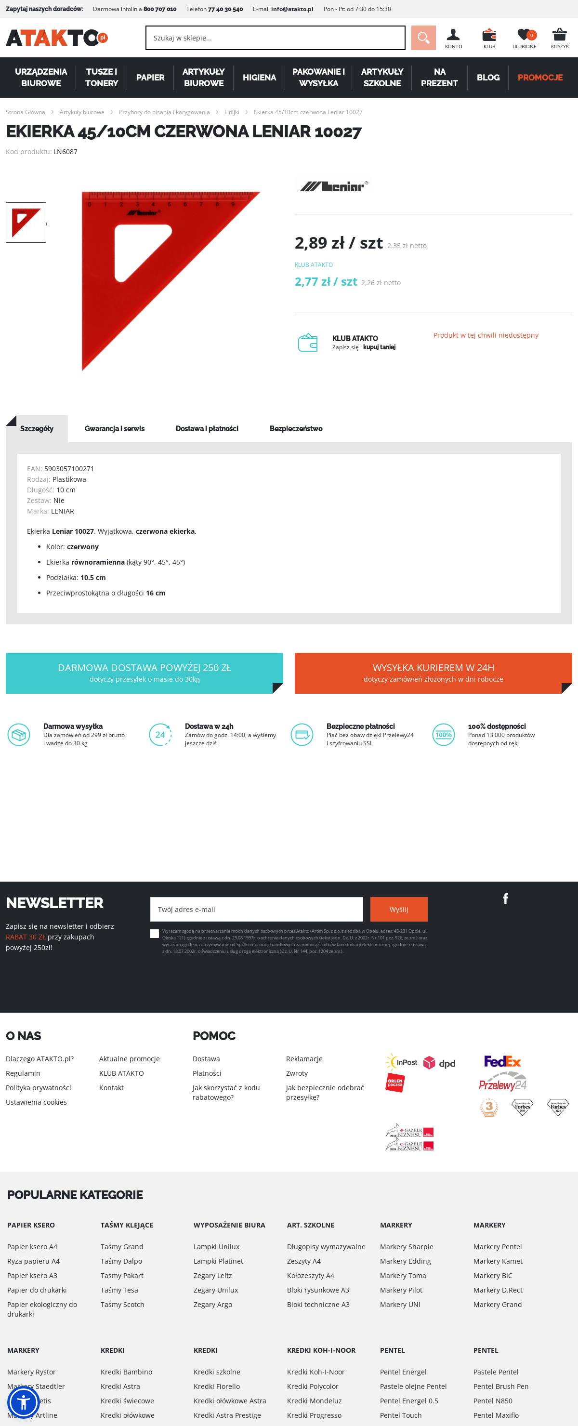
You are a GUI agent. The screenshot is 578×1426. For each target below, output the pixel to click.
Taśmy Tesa (119, 1289)
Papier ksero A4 (32, 1246)
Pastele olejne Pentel (413, 1386)
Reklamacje (304, 1058)
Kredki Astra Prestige (227, 1415)
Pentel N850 (492, 1400)
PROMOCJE (540, 77)
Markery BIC (492, 1275)
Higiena (259, 77)
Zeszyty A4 (304, 1261)
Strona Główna (25, 112)
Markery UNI (400, 1304)
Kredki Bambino (126, 1371)
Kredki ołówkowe (128, 1415)
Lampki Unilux (216, 1246)
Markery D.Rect (498, 1289)
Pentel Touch (401, 1415)
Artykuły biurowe (203, 77)
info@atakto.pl (292, 9)
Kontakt (111, 1087)
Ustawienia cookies (36, 1102)
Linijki (231, 112)
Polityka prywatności (38, 1087)
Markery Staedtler (36, 1386)
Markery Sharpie (407, 1246)
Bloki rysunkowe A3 (318, 1289)
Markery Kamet (498, 1261)
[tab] (37, 428)
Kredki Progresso (314, 1415)
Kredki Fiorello (217, 1386)
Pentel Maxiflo (496, 1415)
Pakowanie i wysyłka (318, 77)
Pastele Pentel (496, 1371)
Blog (488, 77)
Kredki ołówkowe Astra (230, 1400)
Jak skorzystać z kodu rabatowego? (226, 1092)
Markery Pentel (497, 1246)
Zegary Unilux (216, 1289)
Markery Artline (32, 1415)
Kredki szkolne (217, 1371)
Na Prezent (440, 77)
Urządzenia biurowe (41, 77)
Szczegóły (36, 429)
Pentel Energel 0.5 (409, 1400)
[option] (170, 281)
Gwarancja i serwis (114, 429)
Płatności (207, 1073)
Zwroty (297, 1073)
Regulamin (23, 1073)
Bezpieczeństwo (296, 429)
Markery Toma (403, 1275)
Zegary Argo (213, 1304)
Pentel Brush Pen (501, 1386)
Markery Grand (497, 1304)
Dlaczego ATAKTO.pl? (40, 1058)
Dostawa (206, 1058)
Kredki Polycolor (313, 1386)
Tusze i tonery (101, 77)
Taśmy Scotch (122, 1304)
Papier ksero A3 (32, 1275)
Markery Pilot (401, 1289)
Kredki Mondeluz (314, 1400)
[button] (24, 1402)
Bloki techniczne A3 (318, 1304)
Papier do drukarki (37, 1289)
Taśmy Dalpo (121, 1261)
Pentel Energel (403, 1371)
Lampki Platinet (218, 1261)
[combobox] (274, 38)
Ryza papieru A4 (33, 1261)
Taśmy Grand (122, 1246)
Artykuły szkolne (382, 77)
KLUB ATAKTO (121, 1073)
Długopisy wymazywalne (326, 1246)
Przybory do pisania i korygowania (164, 112)
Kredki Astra (120, 1386)
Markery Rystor (31, 1371)
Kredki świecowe (127, 1400)
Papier (150, 77)
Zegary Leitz (213, 1275)
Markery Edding (405, 1261)
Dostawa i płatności (207, 429)
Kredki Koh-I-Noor (316, 1371)
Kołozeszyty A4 (310, 1275)
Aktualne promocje (129, 1058)
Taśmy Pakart (122, 1275)
